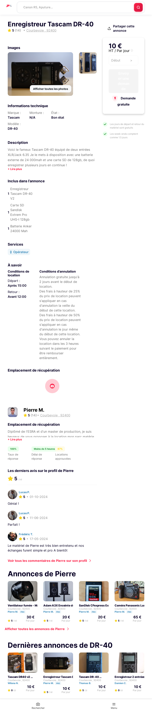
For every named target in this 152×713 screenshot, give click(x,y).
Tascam (14, 117)
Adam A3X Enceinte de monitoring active (71, 605)
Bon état (57, 117)
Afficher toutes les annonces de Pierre (35, 629)
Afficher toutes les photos (50, 88)
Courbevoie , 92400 (19, 608)
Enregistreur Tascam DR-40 (62, 676)
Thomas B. (87, 683)
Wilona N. (15, 683)
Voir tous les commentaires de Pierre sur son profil (47, 561)
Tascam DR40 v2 (19, 676)
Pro (22, 612)
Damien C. (122, 683)
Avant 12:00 (17, 297)
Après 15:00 (17, 285)
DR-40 (13, 129)
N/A (32, 117)
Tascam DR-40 (89, 676)
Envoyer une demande (123, 81)
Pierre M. (34, 410)
